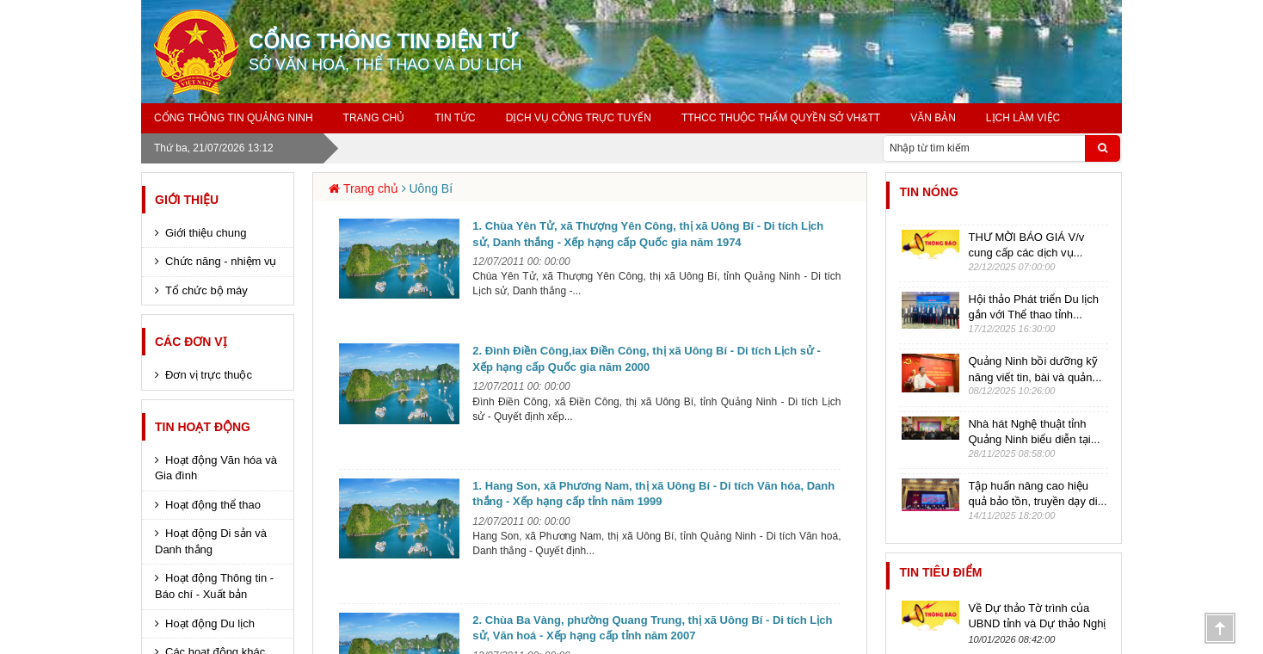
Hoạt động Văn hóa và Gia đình (216, 468)
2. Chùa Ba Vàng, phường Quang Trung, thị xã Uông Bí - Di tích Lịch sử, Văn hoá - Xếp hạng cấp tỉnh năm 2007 (652, 628)
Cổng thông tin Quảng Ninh (233, 118)
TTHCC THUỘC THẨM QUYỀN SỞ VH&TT (780, 118)
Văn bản (933, 118)
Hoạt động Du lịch (210, 623)
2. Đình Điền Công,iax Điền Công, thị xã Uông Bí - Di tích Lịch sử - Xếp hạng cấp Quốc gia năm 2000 (646, 358)
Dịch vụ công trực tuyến (578, 118)
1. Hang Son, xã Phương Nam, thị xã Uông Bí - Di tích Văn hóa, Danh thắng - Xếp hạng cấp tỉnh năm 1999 (653, 494)
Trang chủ (374, 118)
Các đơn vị (191, 342)
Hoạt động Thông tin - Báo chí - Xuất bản (214, 586)
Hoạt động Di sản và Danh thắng (211, 541)
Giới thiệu (187, 200)
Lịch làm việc (1023, 118)
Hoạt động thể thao (213, 504)
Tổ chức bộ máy (206, 290)
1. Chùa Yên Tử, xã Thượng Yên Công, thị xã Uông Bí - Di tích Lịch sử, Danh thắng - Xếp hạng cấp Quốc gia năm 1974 (647, 234)
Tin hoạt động (202, 427)
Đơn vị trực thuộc (208, 374)
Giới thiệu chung (206, 232)
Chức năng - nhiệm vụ (221, 261)
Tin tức (454, 118)
